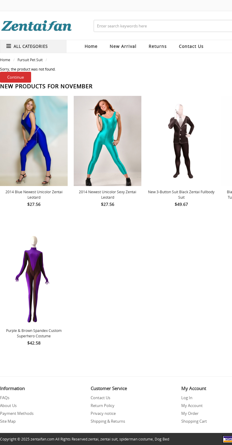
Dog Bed (162, 439)
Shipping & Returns (108, 421)
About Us (8, 405)
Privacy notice (103, 413)
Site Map (8, 421)
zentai (93, 439)
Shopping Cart (194, 421)
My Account (192, 405)
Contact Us (100, 397)
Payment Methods (17, 413)
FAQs (4, 397)
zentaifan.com (42, 439)
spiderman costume (136, 439)
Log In (186, 397)
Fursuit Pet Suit (30, 59)
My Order (189, 413)
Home (91, 46)
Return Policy (102, 405)
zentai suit (109, 439)
